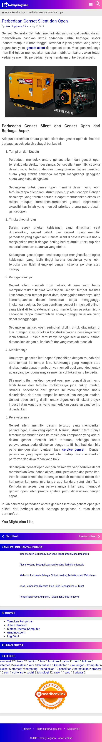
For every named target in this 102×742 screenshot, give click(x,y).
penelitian (65, 669)
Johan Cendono (17, 625)
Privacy (27, 728)
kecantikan (44, 665)
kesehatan (60, 665)
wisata (79, 672)
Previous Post (87, 536)
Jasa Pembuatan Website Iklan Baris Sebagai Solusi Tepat (52, 586)
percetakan (81, 669)
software (17, 672)
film (42, 661)
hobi (76, 661)
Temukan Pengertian (20, 621)
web (67, 672)
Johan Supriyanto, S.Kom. (17, 26)
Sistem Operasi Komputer (23, 629)
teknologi (43, 672)
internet (5, 665)
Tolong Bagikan (47, 738)
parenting (32, 669)
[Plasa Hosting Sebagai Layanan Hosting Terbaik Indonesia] (10, 567)
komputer (93, 665)
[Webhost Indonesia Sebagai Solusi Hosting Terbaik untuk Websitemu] (10, 578)
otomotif (16, 669)
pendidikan (47, 669)
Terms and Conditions (49, 728)
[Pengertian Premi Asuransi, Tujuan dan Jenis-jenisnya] (10, 599)
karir (31, 665)
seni (6, 672)
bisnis (19, 661)
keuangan (78, 665)
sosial (30, 672)
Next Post (12, 536)
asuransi (5, 661)
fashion (32, 661)
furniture (53, 661)
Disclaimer (73, 728)
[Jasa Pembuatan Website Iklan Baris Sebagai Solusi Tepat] (10, 589)
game (65, 661)
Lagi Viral (13, 636)
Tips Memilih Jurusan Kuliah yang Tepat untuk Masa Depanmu (54, 554)
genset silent (35, 48)
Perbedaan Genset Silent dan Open (35, 21)
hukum (86, 661)
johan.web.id (65, 738)
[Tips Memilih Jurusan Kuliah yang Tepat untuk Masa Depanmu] (10, 557)
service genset (73, 449)
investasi (20, 665)
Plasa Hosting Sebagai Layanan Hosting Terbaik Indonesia (52, 564)
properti (97, 669)
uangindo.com (16, 632)
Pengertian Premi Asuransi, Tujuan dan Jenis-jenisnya (49, 596)
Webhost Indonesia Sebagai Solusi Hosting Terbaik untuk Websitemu (58, 575)
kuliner (4, 669)
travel (56, 672)
